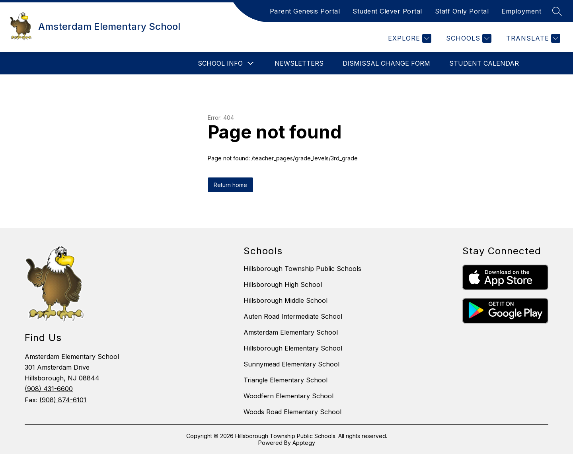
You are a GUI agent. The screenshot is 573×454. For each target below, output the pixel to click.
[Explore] (408, 38)
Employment (521, 11)
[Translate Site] (532, 38)
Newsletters (299, 63)
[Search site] (557, 11)
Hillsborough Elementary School (293, 348)
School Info (220, 63)
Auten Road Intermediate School (293, 316)
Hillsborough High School (283, 284)
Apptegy (303, 442)
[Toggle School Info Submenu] (250, 63)
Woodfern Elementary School (288, 396)
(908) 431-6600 (49, 389)
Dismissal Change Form (386, 63)
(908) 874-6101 (62, 400)
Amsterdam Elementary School (291, 332)
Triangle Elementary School (285, 380)
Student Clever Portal (387, 11)
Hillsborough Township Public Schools (302, 269)
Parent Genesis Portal (305, 11)
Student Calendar (484, 63)
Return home (230, 184)
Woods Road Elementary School (292, 412)
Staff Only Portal (462, 11)
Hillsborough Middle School (285, 300)
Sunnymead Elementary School (291, 364)
